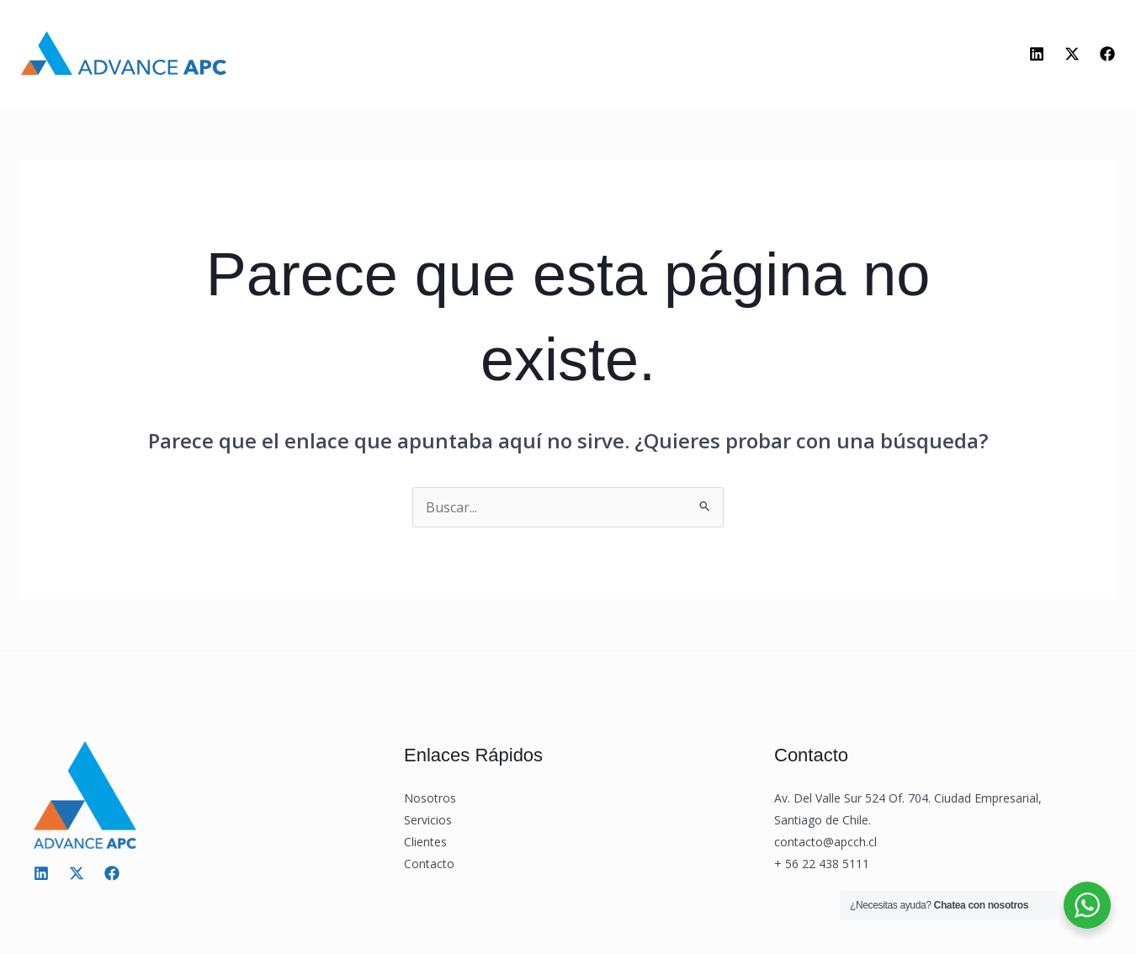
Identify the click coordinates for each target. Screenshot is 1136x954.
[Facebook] (1107, 53)
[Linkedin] (1036, 53)
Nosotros (414, 57)
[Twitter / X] (76, 873)
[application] (556, 57)
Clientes (624, 57)
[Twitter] (1072, 53)
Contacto (721, 57)
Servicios (522, 57)
